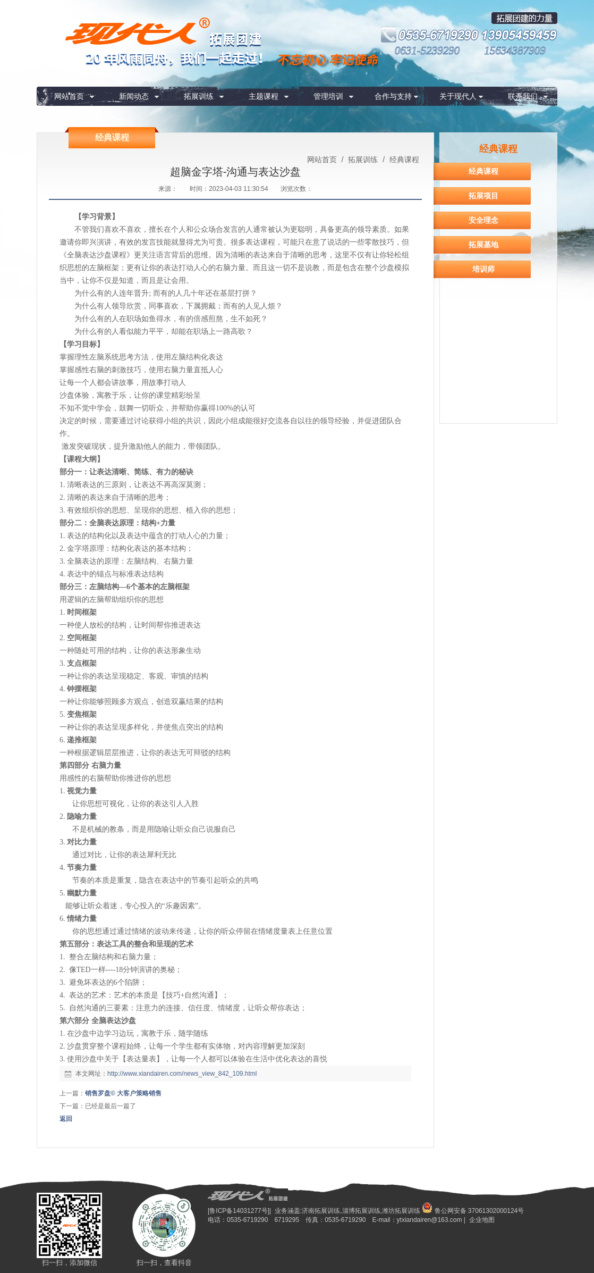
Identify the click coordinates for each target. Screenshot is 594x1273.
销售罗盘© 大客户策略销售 (123, 1093)
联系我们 (523, 96)
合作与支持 (393, 96)
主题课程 (263, 96)
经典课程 (403, 159)
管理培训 (328, 96)
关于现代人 (458, 96)
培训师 (483, 269)
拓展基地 (483, 244)
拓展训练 (199, 96)
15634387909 (515, 50)
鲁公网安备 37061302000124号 (473, 1211)
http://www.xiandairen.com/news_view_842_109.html (182, 1073)
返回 (66, 1119)
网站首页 (69, 96)
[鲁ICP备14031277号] (238, 1211)
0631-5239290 (427, 50)
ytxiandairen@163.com (429, 1220)
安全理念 (483, 220)
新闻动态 (134, 96)
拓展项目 (483, 195)
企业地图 (482, 1220)
